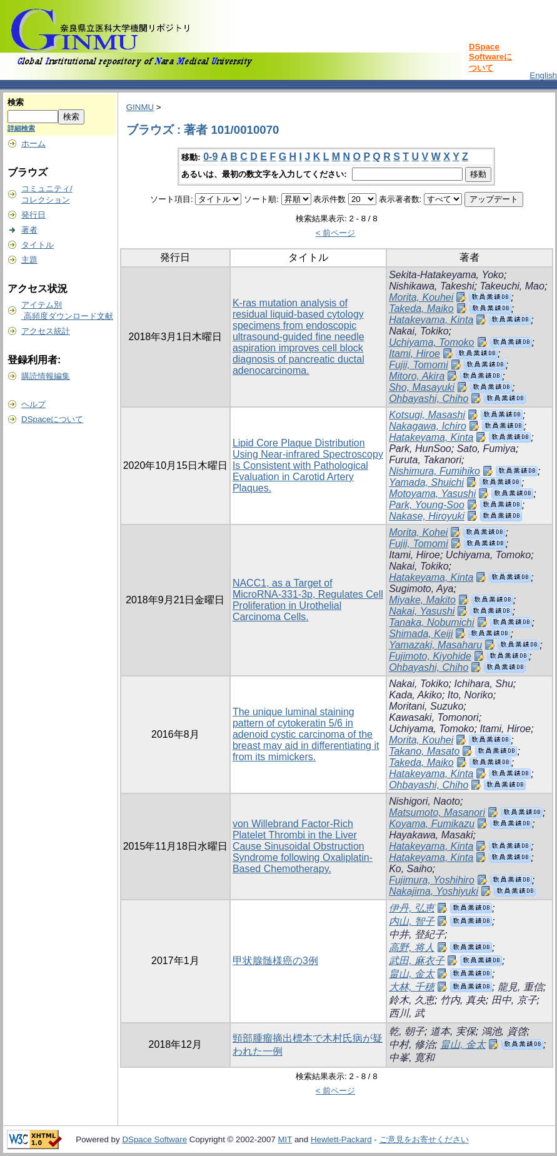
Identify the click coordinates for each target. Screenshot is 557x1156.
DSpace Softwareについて (490, 57)
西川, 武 (406, 1013)
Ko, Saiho (410, 868)
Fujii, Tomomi (418, 364)
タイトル (37, 244)
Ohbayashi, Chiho (428, 398)
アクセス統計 (45, 331)
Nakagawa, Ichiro (427, 426)
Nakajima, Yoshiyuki (433, 891)
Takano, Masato (424, 751)
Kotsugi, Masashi (427, 415)
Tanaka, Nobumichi (431, 622)
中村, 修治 (411, 1044)
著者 (29, 229)
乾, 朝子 (406, 1031)
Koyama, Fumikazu (431, 823)
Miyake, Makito (422, 600)
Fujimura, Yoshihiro (431, 880)
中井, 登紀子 (416, 934)
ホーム (33, 143)
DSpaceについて (52, 419)
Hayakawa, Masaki (431, 835)
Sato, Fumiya (486, 448)
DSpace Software (154, 1139)
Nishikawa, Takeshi (431, 286)
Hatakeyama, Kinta (431, 319)
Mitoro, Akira (416, 376)
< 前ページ (336, 233)
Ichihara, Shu (483, 683)
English (543, 75)
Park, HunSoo (420, 448)
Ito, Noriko (470, 695)
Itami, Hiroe (414, 353)
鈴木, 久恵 (411, 1000)
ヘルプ (33, 404)
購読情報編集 (45, 376)
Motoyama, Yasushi (432, 493)
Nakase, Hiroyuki (426, 516)
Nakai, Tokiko (418, 331)
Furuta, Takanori (425, 460)
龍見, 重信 (520, 987)
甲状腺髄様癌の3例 (275, 960)
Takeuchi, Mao (511, 286)
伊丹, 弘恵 (411, 908)
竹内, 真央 (463, 1000)
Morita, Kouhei (421, 297)
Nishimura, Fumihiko (434, 471)
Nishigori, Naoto (424, 801)
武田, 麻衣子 (416, 960)
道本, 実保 (453, 1031)
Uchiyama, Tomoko (431, 342)
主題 (29, 259)
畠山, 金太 (411, 973)
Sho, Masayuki (421, 387)
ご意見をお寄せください (424, 1139)
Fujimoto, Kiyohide (430, 656)
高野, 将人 (411, 947)
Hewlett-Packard (341, 1139)
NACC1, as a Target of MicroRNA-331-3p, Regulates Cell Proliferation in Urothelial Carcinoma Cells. (308, 600)
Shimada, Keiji (421, 633)
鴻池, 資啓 (504, 1031)
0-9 (210, 156)
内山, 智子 (411, 921)
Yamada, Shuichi (426, 482)
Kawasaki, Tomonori (433, 717)
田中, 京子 (514, 1000)
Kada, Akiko (415, 695)
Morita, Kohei (418, 532)
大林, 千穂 (411, 987)
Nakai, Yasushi (421, 611)
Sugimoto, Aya (421, 588)
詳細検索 (21, 128)
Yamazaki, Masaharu (435, 645)
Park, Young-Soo (426, 505)
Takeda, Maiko (421, 308)
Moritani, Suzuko (426, 706)
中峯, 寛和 (411, 1057)
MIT (285, 1139)
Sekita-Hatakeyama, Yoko (446, 274)
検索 (16, 102)
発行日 (33, 214)
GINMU (140, 107)
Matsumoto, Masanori (437, 812)
